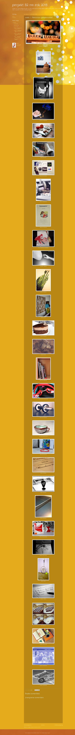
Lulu (18, 43)
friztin (41, 732)
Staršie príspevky (59, 725)
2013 (14, 22)
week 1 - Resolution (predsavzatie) (17, 37)
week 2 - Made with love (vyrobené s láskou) (17, 34)
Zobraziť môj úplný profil (18, 45)
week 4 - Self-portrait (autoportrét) (18, 28)
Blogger (48, 732)
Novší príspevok (27, 725)
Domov (43, 725)
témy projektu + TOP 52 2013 (17, 39)
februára (16, 25)
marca (15, 23)
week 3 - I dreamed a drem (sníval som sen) (18, 31)
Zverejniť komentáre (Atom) (36, 727)
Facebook (14, 17)
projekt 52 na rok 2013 (29, 5)
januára (15, 26)
